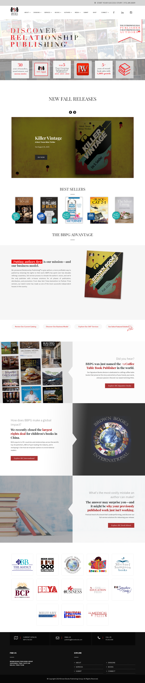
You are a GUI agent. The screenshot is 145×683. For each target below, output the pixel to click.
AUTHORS (68, 12)
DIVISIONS (37, 12)
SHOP (94, 12)
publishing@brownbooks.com (73, 640)
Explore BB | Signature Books (119, 386)
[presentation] (70, 112)
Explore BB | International (24, 458)
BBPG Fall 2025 (27, 640)
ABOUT (27, 12)
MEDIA (78, 12)
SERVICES (48, 12)
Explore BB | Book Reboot (121, 525)
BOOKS (58, 12)
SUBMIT (86, 12)
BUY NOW (41, 157)
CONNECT (105, 12)
